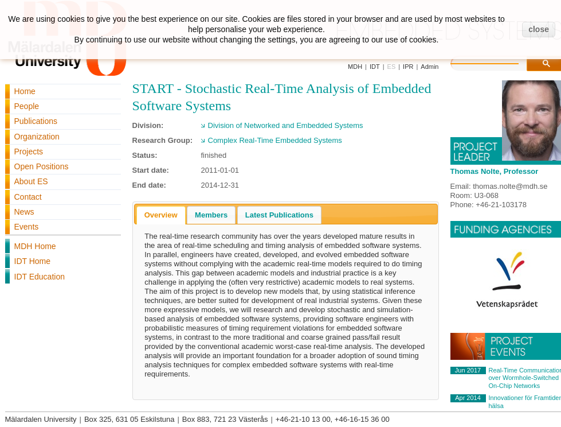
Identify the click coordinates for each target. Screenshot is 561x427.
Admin (429, 66)
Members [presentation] (211, 215)
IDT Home (32, 261)
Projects (29, 151)
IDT (375, 66)
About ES (31, 181)
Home (25, 91)
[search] (496, 62)
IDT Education (39, 276)
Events (26, 226)
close (538, 29)
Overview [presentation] (161, 215)
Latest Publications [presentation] (279, 215)
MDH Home (35, 246)
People (27, 106)
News (24, 211)
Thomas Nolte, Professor (494, 171)
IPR (408, 66)
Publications (36, 121)
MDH (355, 66)
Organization (37, 136)
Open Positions (41, 166)
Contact (28, 196)
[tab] (161, 215)
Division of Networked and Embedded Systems (285, 125)
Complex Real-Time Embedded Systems (275, 140)
